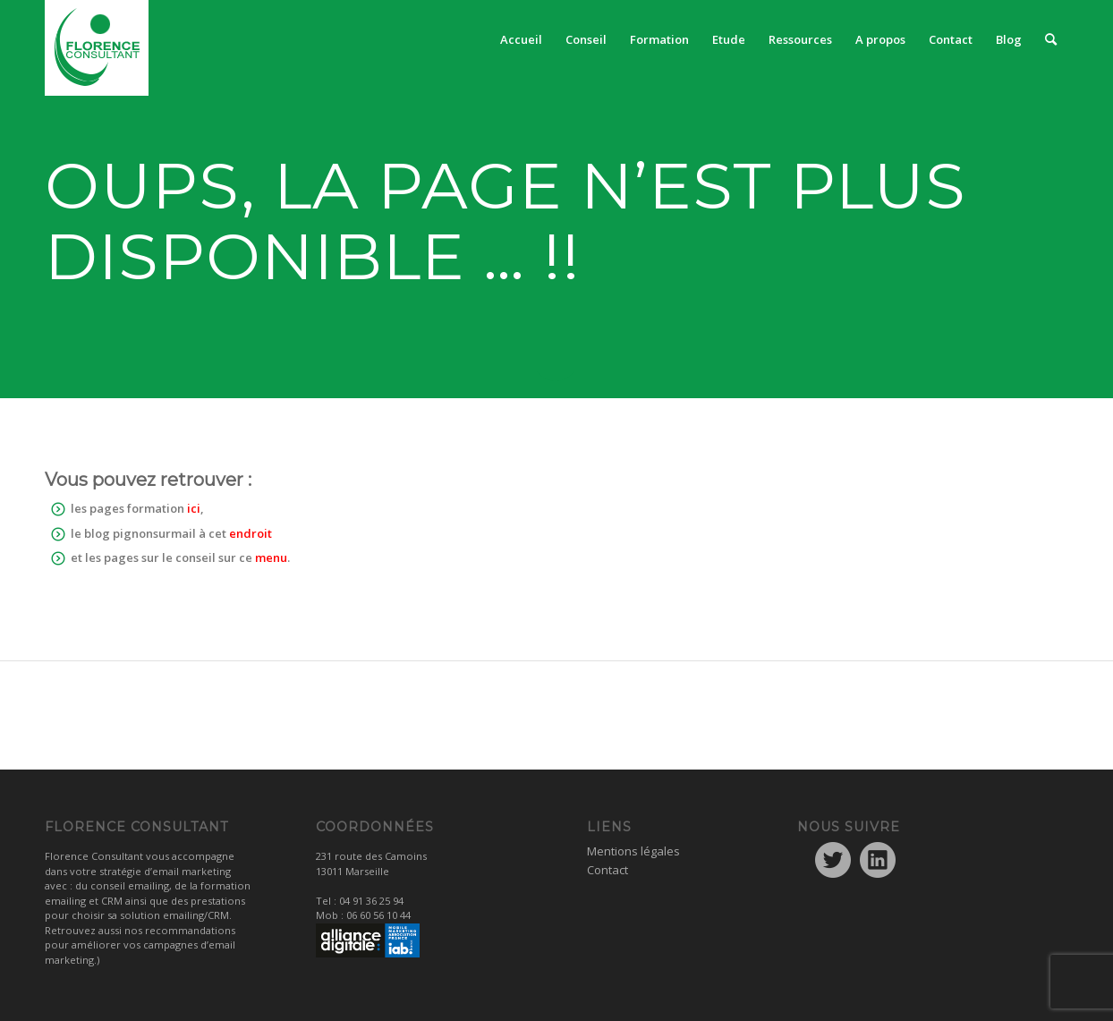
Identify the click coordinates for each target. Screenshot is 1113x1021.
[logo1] (97, 48)
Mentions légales (633, 851)
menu (271, 557)
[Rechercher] (1050, 39)
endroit (250, 533)
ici (193, 508)
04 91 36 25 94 (371, 900)
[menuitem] (521, 39)
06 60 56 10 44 (378, 915)
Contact (607, 870)
